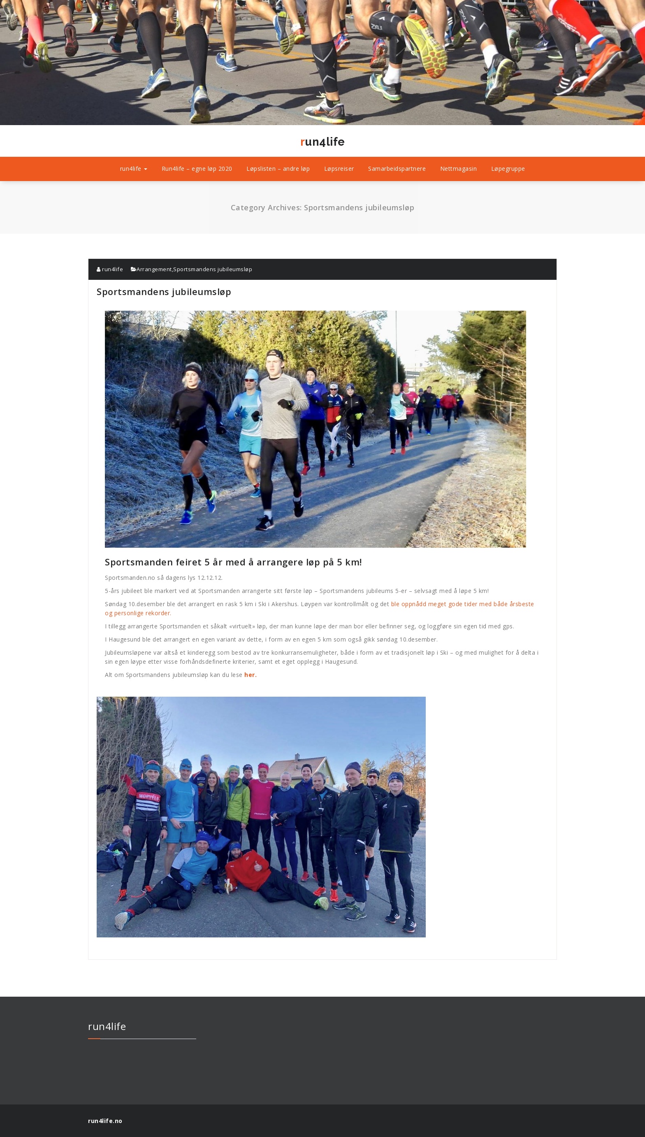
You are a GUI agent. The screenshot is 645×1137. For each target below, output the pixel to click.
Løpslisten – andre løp (278, 168)
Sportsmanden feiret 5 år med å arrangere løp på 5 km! (315, 439)
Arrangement (154, 269)
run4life (322, 141)
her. (250, 675)
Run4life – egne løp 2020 (197, 168)
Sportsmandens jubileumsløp (212, 269)
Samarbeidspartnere (397, 168)
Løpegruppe (508, 168)
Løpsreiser (339, 168)
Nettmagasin (458, 168)
